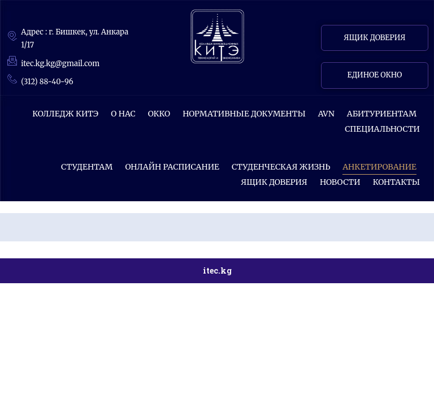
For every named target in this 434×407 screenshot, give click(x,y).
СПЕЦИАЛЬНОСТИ (382, 129)
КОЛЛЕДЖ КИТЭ (65, 114)
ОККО (159, 114)
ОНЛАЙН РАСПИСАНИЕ (172, 167)
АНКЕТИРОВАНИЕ (379, 167)
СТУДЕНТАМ (86, 167)
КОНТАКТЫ (396, 182)
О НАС (123, 114)
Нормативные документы (244, 114)
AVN (326, 114)
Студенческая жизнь (281, 167)
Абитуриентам (381, 114)
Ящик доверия (274, 182)
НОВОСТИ (340, 182)
